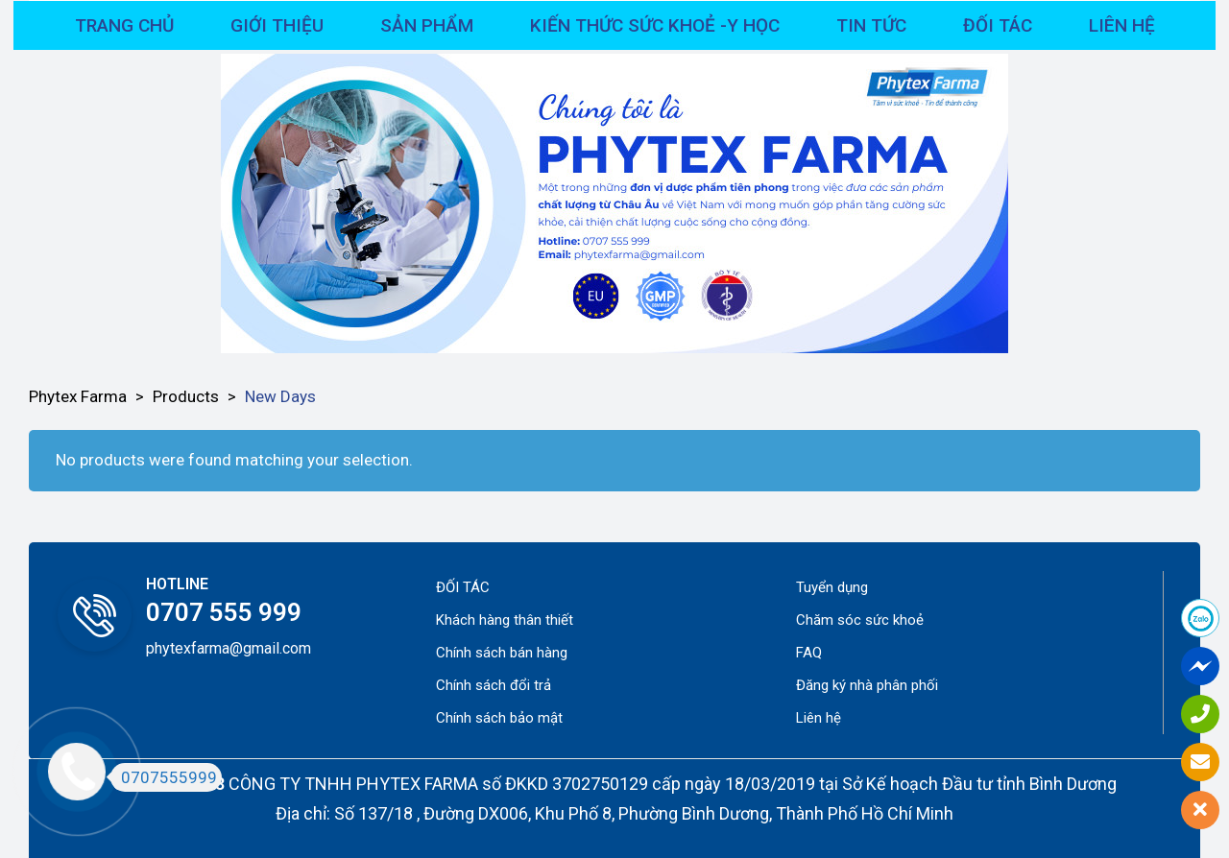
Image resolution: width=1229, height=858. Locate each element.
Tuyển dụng (832, 587)
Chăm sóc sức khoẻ (860, 620)
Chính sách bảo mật (499, 718)
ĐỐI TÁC (463, 587)
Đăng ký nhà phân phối (867, 685)
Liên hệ (818, 718)
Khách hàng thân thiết (504, 620)
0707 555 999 (223, 612)
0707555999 (163, 777)
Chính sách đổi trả (493, 685)
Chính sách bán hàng (501, 652)
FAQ (809, 652)
